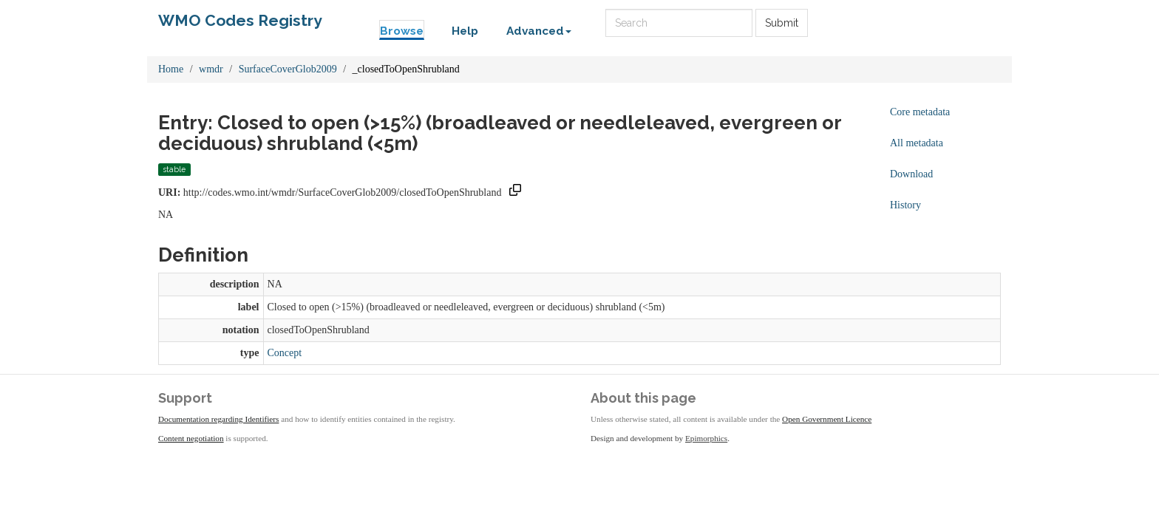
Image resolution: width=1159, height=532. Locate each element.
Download (911, 174)
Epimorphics (706, 438)
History (905, 205)
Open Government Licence (826, 419)
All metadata (916, 143)
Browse (402, 31)
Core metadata (920, 111)
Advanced (538, 31)
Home (170, 69)
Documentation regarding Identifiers (218, 419)
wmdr (211, 69)
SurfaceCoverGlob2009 (288, 69)
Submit (781, 23)
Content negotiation (191, 438)
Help (465, 31)
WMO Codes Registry (240, 20)
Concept (285, 352)
